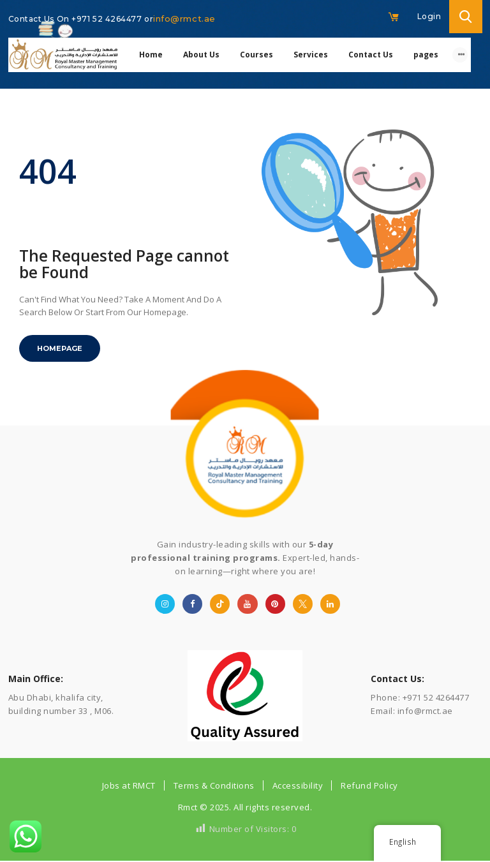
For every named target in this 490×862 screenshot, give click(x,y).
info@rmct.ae (184, 18)
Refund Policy (369, 785)
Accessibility (297, 785)
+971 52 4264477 (107, 19)
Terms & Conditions (214, 785)
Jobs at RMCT (129, 785)
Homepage (59, 348)
